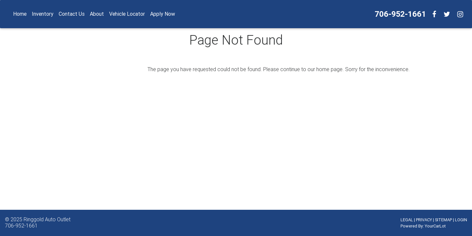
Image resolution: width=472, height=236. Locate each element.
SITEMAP (443, 220)
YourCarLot (435, 226)
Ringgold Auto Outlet (47, 219)
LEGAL (407, 220)
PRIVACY (424, 220)
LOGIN (461, 220)
